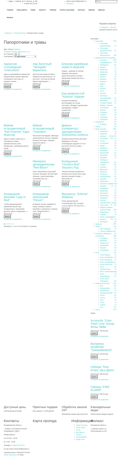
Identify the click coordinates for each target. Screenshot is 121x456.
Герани (103, 165)
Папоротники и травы (108, 203)
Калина (103, 89)
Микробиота (104, 290)
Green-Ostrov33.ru (11, 455)
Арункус (103, 136)
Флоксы (103, 219)
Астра (102, 141)
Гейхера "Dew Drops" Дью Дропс (102, 368)
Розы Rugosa (105, 255)
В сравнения (17, 89)
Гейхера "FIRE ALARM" (100, 388)
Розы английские (106, 257)
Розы (97, 252)
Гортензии (99, 41)
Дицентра (104, 169)
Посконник (104, 205)
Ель (101, 286)
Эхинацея (104, 222)
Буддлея (103, 74)
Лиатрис (103, 186)
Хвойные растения (102, 283)
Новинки (98, 224)
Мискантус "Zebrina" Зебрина (75, 195)
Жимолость (104, 243)
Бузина (103, 77)
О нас (78, 430)
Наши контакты (82, 425)
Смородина (104, 250)
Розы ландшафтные (108, 262)
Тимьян (103, 214)
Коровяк (103, 179)
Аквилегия (104, 131)
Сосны (102, 298)
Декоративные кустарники (105, 58)
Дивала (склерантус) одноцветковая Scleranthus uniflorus (75, 130)
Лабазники (104, 181)
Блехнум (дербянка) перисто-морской (75, 65)
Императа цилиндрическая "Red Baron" (43, 164)
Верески (103, 81)
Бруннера (104, 150)
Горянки (103, 167)
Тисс (102, 300)
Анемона (103, 134)
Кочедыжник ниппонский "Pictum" (41, 197)
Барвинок (103, 148)
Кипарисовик (105, 288)
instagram (70, 4)
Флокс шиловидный (107, 217)
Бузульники (104, 153)
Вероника (103, 155)
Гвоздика (103, 157)
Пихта (102, 295)
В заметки (7, 89)
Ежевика (103, 241)
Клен (102, 91)
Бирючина (104, 72)
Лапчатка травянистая (108, 184)
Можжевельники (106, 293)
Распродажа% (81, 437)
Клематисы (99, 122)
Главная (7, 33)
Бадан (102, 146)
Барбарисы (104, 65)
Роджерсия (104, 212)
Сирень (103, 110)
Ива (101, 86)
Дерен (102, 84)
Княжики (103, 124)
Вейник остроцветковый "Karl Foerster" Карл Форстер (16, 130)
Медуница (104, 191)
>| (13, 224)
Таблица (17, 49)
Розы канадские (106, 260)
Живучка (103, 172)
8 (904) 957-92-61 (18, 445)
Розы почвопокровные (108, 271)
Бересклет (104, 70)
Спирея (103, 115)
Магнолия (104, 100)
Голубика (103, 238)
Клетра (103, 93)
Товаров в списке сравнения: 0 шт (17, 52)
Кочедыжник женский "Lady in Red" (15, 197)
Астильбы (104, 138)
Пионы (97, 226)
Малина (103, 248)
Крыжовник (104, 245)
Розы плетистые (106, 264)
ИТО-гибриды (105, 229)
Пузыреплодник (106, 103)
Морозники (104, 195)
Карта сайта (80, 427)
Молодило (104, 193)
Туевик (102, 305)
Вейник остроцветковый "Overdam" (43, 128)
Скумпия (103, 112)
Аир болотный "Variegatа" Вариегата (42, 67)
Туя (101, 307)
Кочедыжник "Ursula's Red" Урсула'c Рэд (71, 164)
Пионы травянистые (108, 231)
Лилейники (104, 188)
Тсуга (102, 302)
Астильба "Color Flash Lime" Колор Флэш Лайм (102, 323)
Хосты (97, 309)
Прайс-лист (80, 439)
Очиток (103, 200)
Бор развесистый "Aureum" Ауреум (73, 95)
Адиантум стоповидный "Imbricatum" (12, 67)
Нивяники (103, 198)
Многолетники (20, 33)
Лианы (97, 127)
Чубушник (104, 119)
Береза (103, 67)
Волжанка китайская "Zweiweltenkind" (101, 347)
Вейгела (103, 79)
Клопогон (103, 174)
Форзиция (104, 117)
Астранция (104, 143)
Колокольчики (105, 176)
